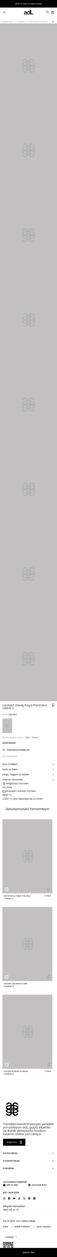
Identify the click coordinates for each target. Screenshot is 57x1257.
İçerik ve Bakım (28, 769)
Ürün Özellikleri (28, 764)
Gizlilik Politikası (22, 1226)
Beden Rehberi (9, 742)
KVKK (5, 1226)
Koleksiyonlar (11, 1160)
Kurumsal (8, 1168)
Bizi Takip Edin (11, 1192)
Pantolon (21, 21)
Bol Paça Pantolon (39, 21)
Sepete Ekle (28, 1252)
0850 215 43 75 (11, 1209)
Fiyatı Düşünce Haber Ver (15, 749)
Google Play (39, 1185)
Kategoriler (7, 21)
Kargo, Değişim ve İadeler (28, 774)
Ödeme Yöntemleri (28, 780)
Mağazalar (15, 1142)
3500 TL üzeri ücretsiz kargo (28, 4)
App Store (12, 1185)
